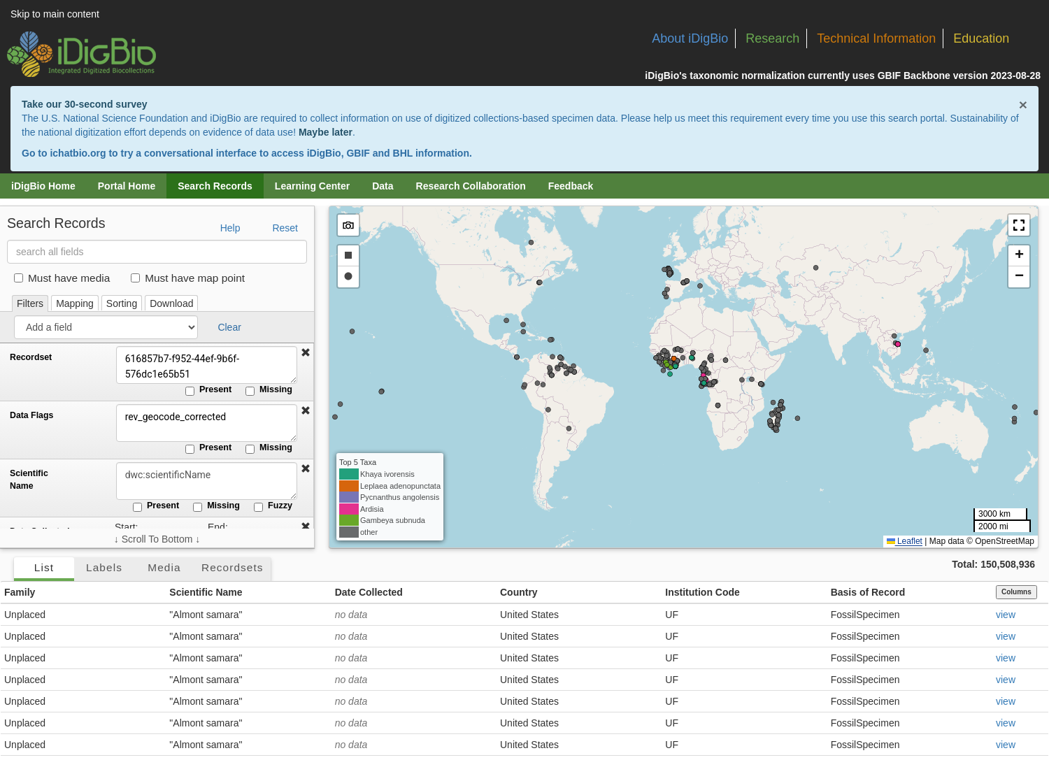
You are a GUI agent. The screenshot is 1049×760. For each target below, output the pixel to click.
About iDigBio (690, 38)
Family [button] (19, 592)
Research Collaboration (471, 186)
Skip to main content (54, 14)
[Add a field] (106, 327)
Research (772, 38)
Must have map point (188, 278)
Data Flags (31, 415)
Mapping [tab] (75, 303)
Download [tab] (171, 303)
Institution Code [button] (702, 592)
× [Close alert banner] (1023, 104)
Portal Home (126, 186)
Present (208, 390)
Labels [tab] (104, 567)
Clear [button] (229, 327)
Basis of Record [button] (868, 592)
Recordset (31, 357)
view (1005, 614)
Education (981, 38)
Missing (268, 390)
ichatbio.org (78, 153)
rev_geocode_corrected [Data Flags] (206, 423)
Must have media (62, 278)
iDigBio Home (43, 186)
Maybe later (325, 132)
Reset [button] (285, 228)
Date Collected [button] (369, 592)
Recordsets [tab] (232, 567)
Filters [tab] (30, 303)
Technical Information (876, 38)
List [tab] (44, 567)
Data (382, 186)
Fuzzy (273, 506)
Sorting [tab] (121, 303)
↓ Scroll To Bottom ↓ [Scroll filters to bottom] (157, 539)
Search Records (215, 186)
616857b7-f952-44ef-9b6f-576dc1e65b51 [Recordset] (206, 365)
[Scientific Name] (206, 481)
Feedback (571, 186)
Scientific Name (29, 479)
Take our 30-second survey (84, 104)
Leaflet (904, 541)
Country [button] (519, 592)
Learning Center (312, 186)
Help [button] (230, 228)
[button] (306, 353)
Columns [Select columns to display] (1016, 592)
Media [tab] (164, 567)
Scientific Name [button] (205, 592)
